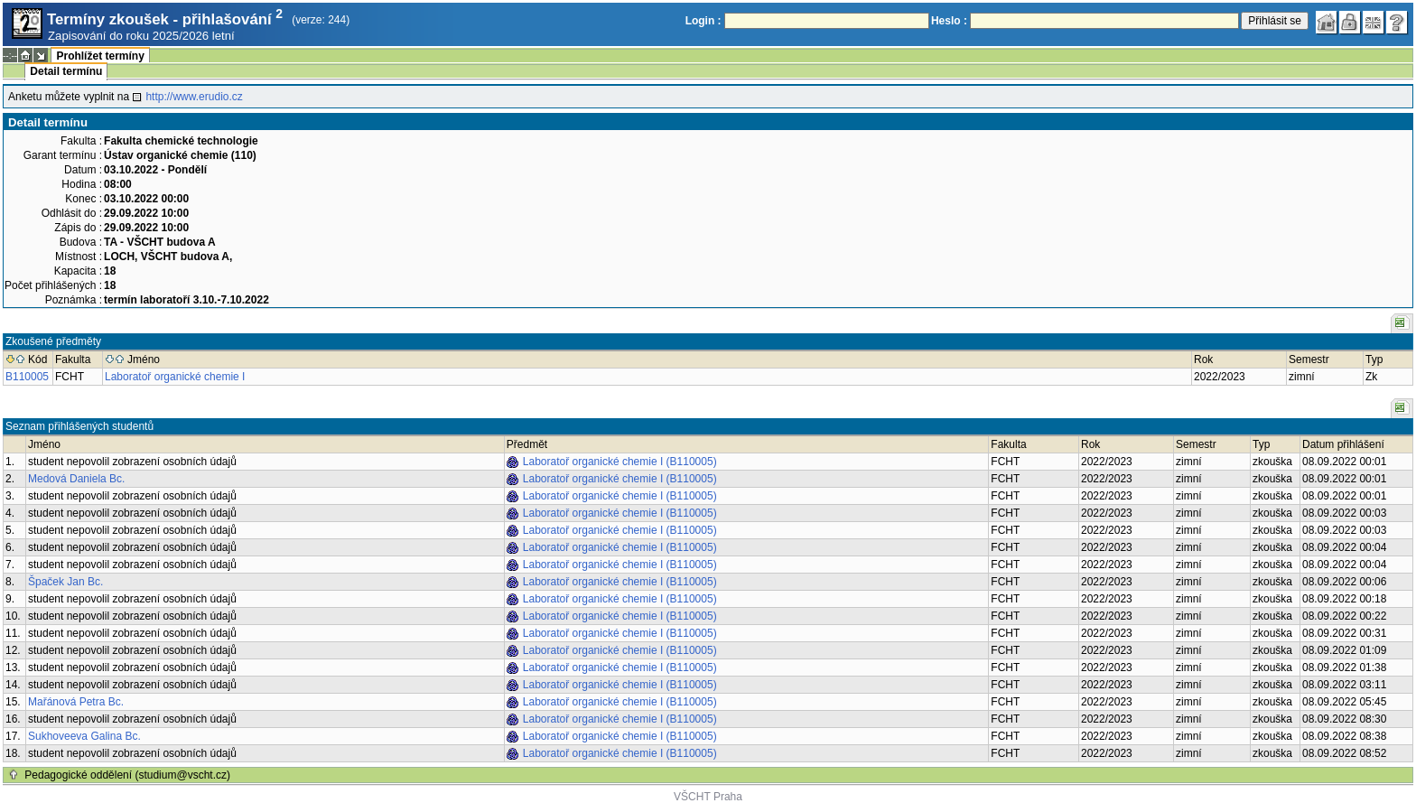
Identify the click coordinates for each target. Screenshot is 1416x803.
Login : (703, 20)
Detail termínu (66, 71)
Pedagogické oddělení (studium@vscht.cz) (127, 775)
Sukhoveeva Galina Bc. (84, 736)
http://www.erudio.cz (193, 96)
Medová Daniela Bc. (76, 478)
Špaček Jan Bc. (65, 581)
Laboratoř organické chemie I (175, 376)
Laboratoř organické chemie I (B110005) (620, 461)
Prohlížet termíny (100, 56)
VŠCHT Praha (708, 796)
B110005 (27, 376)
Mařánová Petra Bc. (76, 702)
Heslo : (949, 20)
